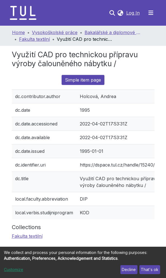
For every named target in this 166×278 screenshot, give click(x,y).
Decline (129, 269)
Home (18, 32)
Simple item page (83, 80)
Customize (13, 269)
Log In (133, 13)
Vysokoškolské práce (55, 32)
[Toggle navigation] (151, 12)
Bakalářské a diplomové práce (113, 32)
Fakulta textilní (34, 39)
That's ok (149, 269)
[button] (120, 12)
